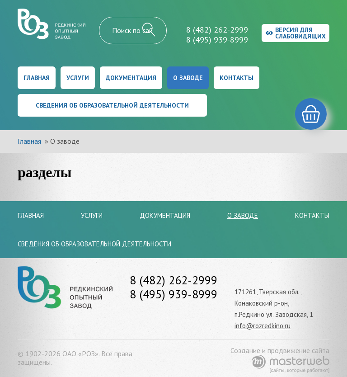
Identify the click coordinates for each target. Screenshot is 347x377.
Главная (36, 78)
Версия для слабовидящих (296, 33)
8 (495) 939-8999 (217, 39)
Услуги (77, 78)
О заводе (188, 78)
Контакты (236, 78)
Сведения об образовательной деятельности (112, 105)
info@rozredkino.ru (262, 325)
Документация (131, 78)
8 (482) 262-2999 (217, 29)
